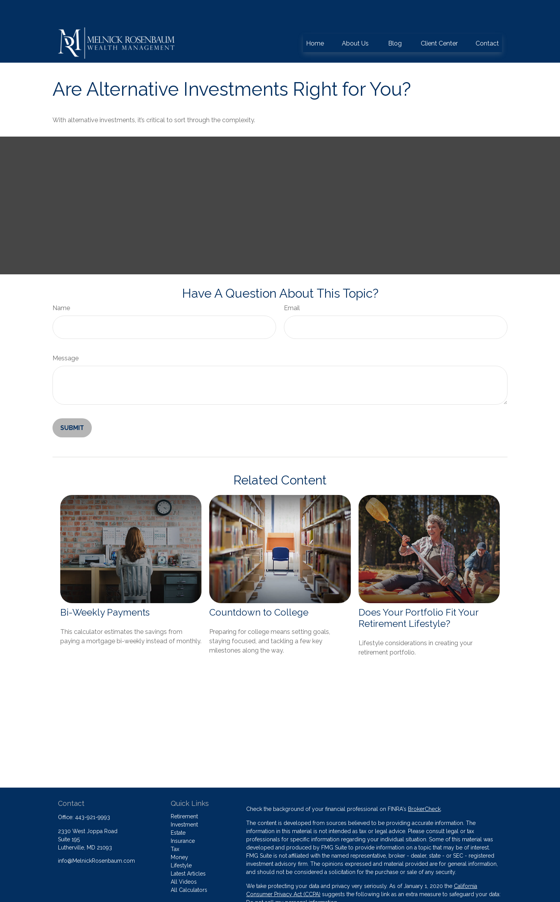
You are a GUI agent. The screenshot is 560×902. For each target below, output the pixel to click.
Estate (178, 809)
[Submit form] (72, 404)
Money (179, 834)
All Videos (184, 858)
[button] (315, 19)
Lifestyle (181, 842)
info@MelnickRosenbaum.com (96, 837)
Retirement (184, 793)
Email (292, 284)
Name (61, 284)
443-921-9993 (92, 794)
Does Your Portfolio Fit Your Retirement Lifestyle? (418, 594)
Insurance (183, 817)
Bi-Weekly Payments (105, 589)
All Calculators (189, 866)
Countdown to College (258, 589)
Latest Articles (188, 850)
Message (65, 335)
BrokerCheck (424, 786)
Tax (175, 826)
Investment (184, 801)
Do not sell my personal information (291, 879)
